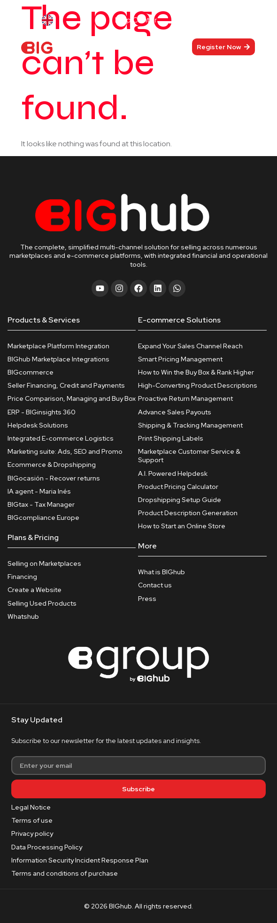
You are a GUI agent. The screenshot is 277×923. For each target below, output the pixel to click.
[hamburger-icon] (144, 46)
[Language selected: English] (61, 20)
